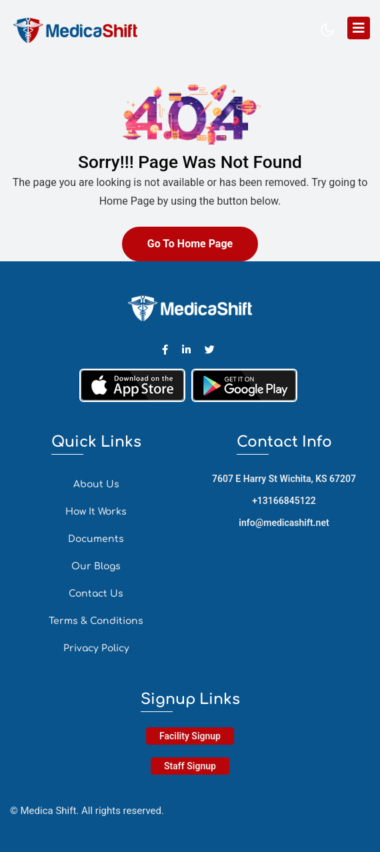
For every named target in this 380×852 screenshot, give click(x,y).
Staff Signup (190, 766)
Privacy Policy (96, 648)
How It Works (96, 512)
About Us (96, 484)
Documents (96, 539)
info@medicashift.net (284, 522)
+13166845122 (284, 500)
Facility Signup (190, 736)
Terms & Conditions (96, 621)
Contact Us (96, 594)
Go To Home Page (190, 243)
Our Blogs (96, 566)
